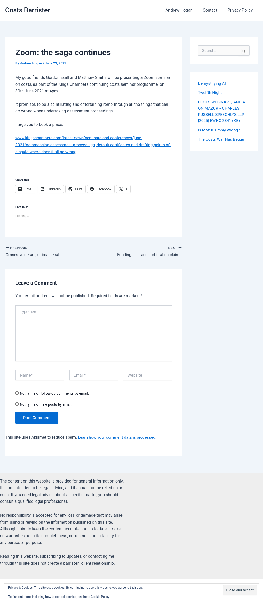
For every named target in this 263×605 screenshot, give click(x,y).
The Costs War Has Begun (222, 138)
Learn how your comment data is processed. (118, 437)
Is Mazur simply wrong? (219, 129)
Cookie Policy (100, 597)
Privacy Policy (241, 10)
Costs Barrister (27, 10)
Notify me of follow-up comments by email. (54, 394)
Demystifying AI (212, 83)
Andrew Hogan (184, 10)
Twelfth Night (210, 92)
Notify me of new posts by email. (46, 404)
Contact (213, 10)
